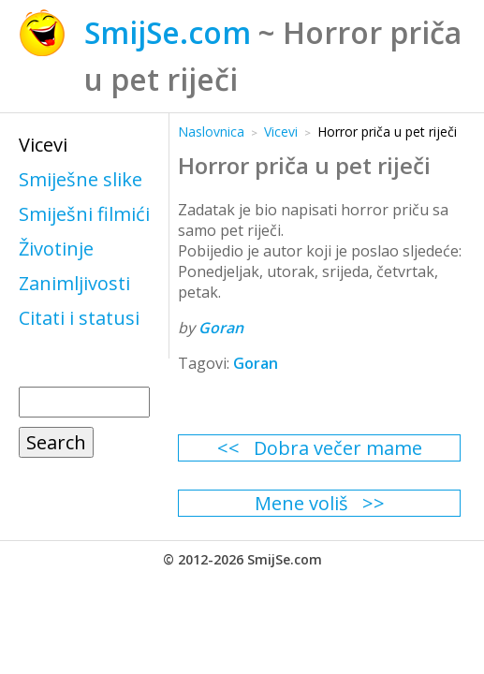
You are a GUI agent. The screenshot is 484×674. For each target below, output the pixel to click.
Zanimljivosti (74, 283)
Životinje (56, 248)
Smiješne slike (80, 179)
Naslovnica (211, 131)
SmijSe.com (167, 32)
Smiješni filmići (84, 214)
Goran (220, 327)
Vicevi (43, 144)
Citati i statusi (79, 317)
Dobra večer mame (338, 448)
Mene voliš (301, 503)
